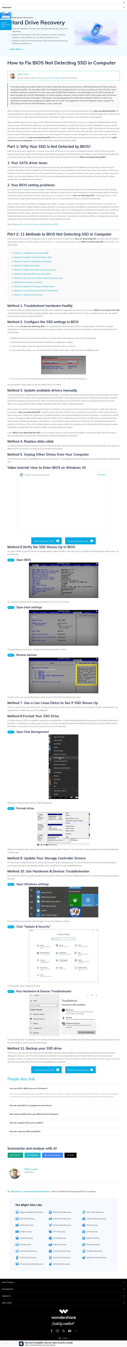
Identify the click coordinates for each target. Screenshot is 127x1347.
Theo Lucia (22, 74)
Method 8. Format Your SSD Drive (28, 282)
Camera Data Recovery (96, 1218)
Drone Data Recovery (62, 1225)
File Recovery (25, 1244)
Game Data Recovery (62, 1218)
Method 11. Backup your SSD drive (28, 295)
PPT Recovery (59, 1231)
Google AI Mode (52, 1155)
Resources (16, 1191)
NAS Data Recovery (28, 1251)
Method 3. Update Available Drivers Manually (32, 261)
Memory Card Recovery (96, 1257)
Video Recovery (59, 1244)
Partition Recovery (94, 1251)
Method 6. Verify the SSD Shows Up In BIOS (32, 274)
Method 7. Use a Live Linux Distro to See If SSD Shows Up (38, 278)
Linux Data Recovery (62, 1251)
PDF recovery (92, 1225)
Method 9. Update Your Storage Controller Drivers (34, 286)
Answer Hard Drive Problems (49, 78)
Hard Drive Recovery (62, 1257)
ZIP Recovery (92, 1231)
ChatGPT (15, 1155)
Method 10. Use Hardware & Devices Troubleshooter (36, 290)
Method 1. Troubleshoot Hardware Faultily (31, 253)
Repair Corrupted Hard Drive (31, 1212)
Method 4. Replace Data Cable (26, 265)
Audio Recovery (93, 1238)
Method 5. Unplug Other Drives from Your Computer (35, 270)
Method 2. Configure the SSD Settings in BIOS (33, 257)
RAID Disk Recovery (61, 1264)
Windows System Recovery (31, 1264)
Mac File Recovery (27, 1218)
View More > (102, 475)
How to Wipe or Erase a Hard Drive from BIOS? (38, 224)
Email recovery (26, 1231)
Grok (70, 1155)
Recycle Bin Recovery (62, 1212)
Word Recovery (26, 1238)
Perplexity (32, 1155)
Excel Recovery (59, 1238)
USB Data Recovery (28, 1257)
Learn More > (16, 49)
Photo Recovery (93, 1244)
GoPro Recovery (27, 1225)
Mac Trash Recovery (95, 1212)
